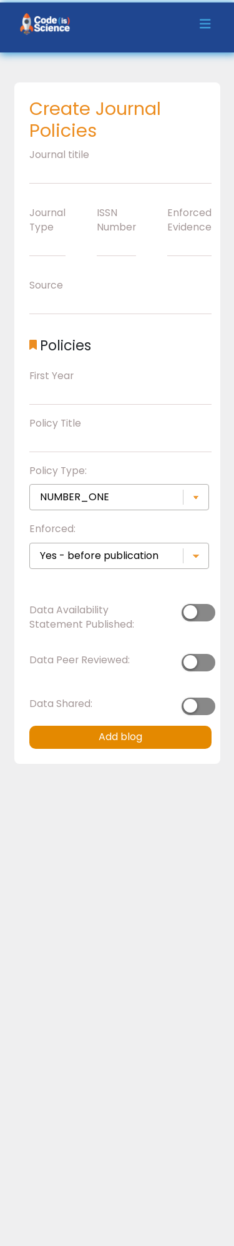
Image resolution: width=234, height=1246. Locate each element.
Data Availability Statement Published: (81, 617)
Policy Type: (58, 470)
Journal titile (59, 154)
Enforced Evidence (189, 220)
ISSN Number (116, 220)
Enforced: (52, 528)
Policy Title (55, 423)
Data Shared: (60, 703)
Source (46, 285)
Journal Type (47, 220)
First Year (51, 375)
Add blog (120, 736)
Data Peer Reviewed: (79, 659)
